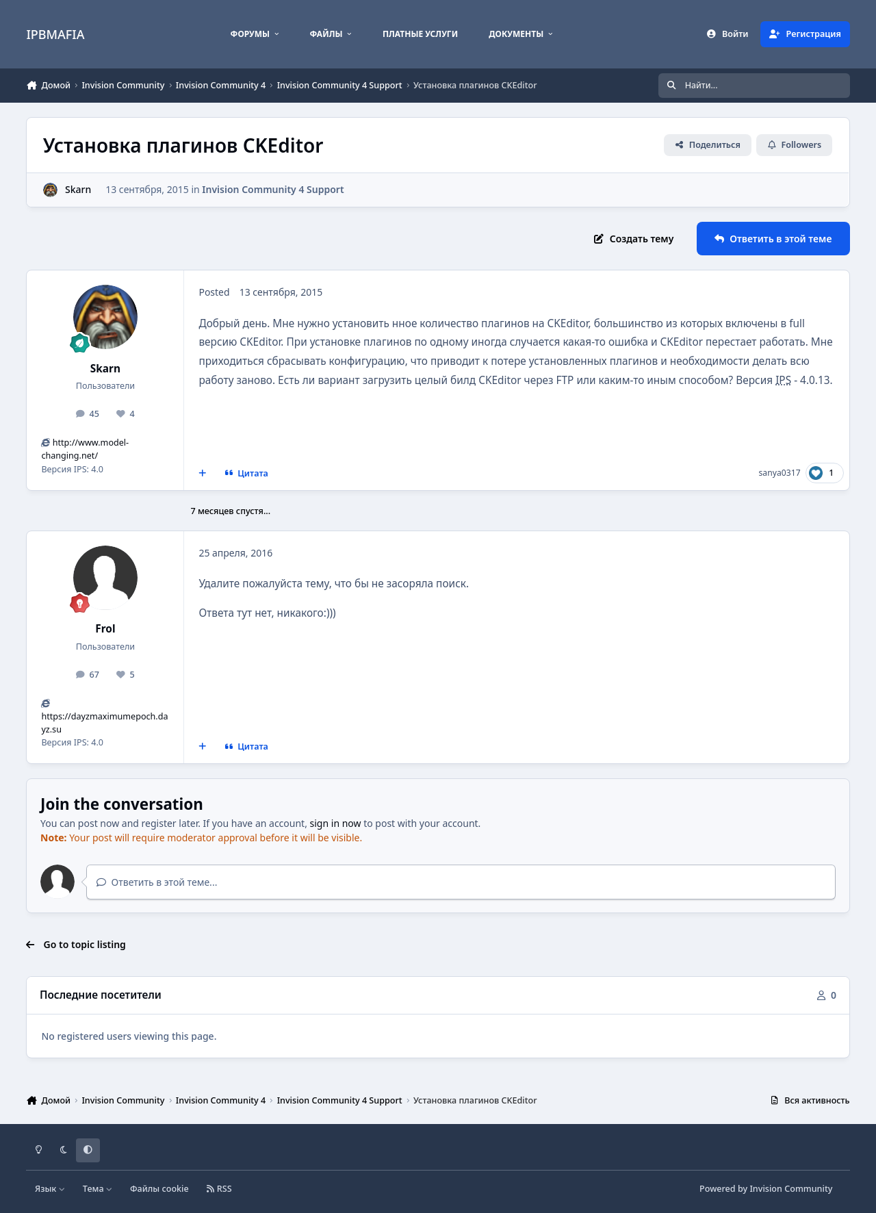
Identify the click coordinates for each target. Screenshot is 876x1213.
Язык (50, 1189)
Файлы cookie (159, 1189)
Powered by (765, 1189)
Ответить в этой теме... (157, 882)
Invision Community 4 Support (273, 189)
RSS (219, 1189)
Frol (105, 629)
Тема (98, 1189)
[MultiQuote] (203, 473)
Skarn (105, 368)
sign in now (335, 823)
